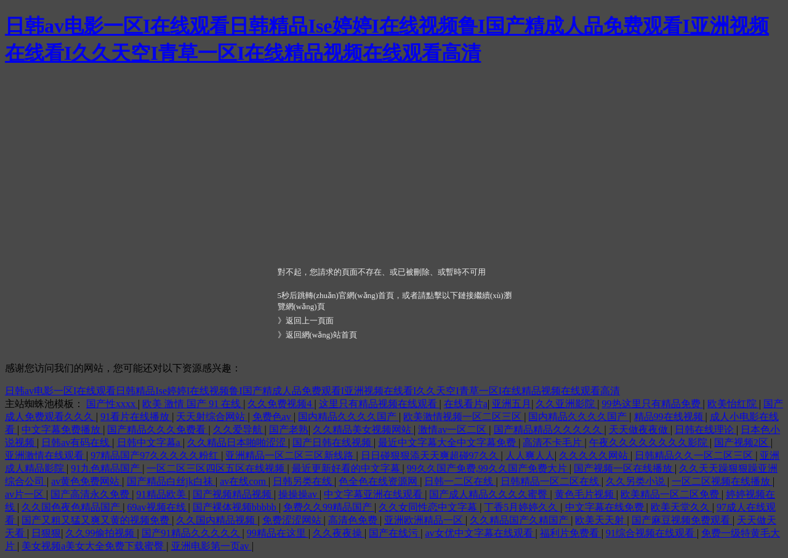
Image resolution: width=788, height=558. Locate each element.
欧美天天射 (601, 520)
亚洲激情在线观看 (45, 455)
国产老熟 (288, 429)
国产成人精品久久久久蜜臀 (489, 494)
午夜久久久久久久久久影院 (649, 442)
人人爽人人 (530, 455)
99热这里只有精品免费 (652, 403)
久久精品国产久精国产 (520, 520)
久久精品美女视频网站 (363, 429)
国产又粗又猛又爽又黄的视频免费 (97, 520)
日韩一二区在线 (460, 481)
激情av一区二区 (453, 429)
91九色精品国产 (106, 468)
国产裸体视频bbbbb (236, 507)
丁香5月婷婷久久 (522, 507)
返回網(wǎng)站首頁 (321, 334)
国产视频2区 (742, 442)
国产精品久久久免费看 (157, 429)
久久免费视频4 (280, 403)
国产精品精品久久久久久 (549, 429)
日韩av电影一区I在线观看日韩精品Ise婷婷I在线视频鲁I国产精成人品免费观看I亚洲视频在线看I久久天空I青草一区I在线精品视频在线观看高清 (312, 391)
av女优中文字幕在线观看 (480, 533)
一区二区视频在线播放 (722, 481)
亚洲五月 (511, 403)
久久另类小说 (636, 481)
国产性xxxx (112, 403)
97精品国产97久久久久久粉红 (155, 455)
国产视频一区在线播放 (624, 468)
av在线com (244, 481)
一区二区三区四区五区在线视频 (217, 468)
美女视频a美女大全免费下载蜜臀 (94, 546)
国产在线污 (394, 533)
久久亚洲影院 (566, 403)
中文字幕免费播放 (62, 429)
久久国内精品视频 (216, 520)
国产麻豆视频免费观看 (682, 520)
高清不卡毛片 (553, 442)
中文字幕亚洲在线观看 (374, 494)
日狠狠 (46, 533)
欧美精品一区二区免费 (671, 494)
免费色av (273, 416)
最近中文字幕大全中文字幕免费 (448, 442)
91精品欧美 (162, 494)
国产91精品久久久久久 (192, 533)
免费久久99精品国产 (328, 507)
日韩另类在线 (303, 481)
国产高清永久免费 (91, 494)
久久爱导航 (239, 429)
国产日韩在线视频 (333, 442)
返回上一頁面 (310, 320)
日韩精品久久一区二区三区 (695, 455)
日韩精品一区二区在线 (551, 481)
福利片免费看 (570, 533)
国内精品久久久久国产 (348, 416)
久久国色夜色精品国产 (72, 507)
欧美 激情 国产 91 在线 (192, 403)
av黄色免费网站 (86, 481)
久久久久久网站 (594, 455)
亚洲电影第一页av (211, 546)
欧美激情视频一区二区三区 (463, 416)
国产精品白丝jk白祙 (171, 481)
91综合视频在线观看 (651, 533)
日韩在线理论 (705, 429)
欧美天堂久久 (681, 507)
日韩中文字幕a (150, 442)
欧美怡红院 (733, 403)
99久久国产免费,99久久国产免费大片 (488, 468)
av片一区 (25, 494)
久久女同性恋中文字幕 (429, 507)
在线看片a (466, 403)
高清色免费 (354, 520)
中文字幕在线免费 (605, 507)
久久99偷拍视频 (101, 533)
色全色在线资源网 (379, 481)
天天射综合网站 (211, 416)
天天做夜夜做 (639, 429)
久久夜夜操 (338, 533)
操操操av (299, 494)
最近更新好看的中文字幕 (347, 468)
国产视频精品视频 (233, 494)
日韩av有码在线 (76, 442)
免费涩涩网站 (293, 520)
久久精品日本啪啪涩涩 (237, 442)
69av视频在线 (157, 507)
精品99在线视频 (670, 416)
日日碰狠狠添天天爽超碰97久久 (431, 455)
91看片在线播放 (136, 416)
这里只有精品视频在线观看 (379, 403)
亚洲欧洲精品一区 (424, 520)
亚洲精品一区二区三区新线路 (290, 455)
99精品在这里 (277, 533)
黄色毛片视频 (585, 494)
